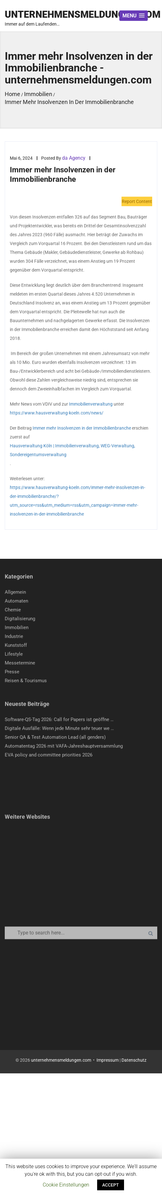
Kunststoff (16, 646)
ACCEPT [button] (110, 1184)
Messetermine (20, 664)
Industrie (14, 637)
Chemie (13, 611)
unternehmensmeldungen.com (61, 1060)
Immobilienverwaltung (91, 404)
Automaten (16, 602)
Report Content (137, 201)
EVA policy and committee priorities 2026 (48, 756)
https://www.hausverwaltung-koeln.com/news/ (56, 413)
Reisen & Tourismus (26, 682)
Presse (12, 673)
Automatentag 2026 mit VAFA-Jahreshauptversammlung (64, 747)
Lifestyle (14, 655)
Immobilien (16, 629)
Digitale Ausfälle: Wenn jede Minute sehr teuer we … (59, 729)
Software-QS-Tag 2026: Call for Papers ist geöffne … (59, 720)
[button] (133, 15)
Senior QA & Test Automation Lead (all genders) (55, 738)
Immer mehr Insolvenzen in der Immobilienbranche (82, 428)
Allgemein (15, 593)
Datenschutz (134, 1060)
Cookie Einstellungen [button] (66, 1185)
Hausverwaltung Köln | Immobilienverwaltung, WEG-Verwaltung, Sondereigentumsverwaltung (72, 450)
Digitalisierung (20, 620)
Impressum (108, 1060)
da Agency (73, 158)
